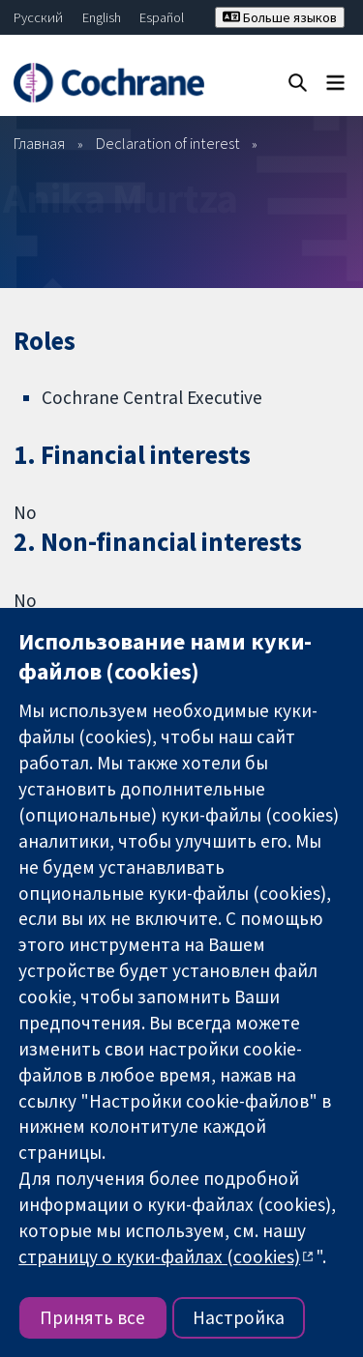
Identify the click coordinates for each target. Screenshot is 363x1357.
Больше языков (280, 17)
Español (161, 17)
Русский (38, 17)
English (101, 17)
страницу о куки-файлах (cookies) (159, 1256)
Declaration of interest (168, 143)
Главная (39, 143)
